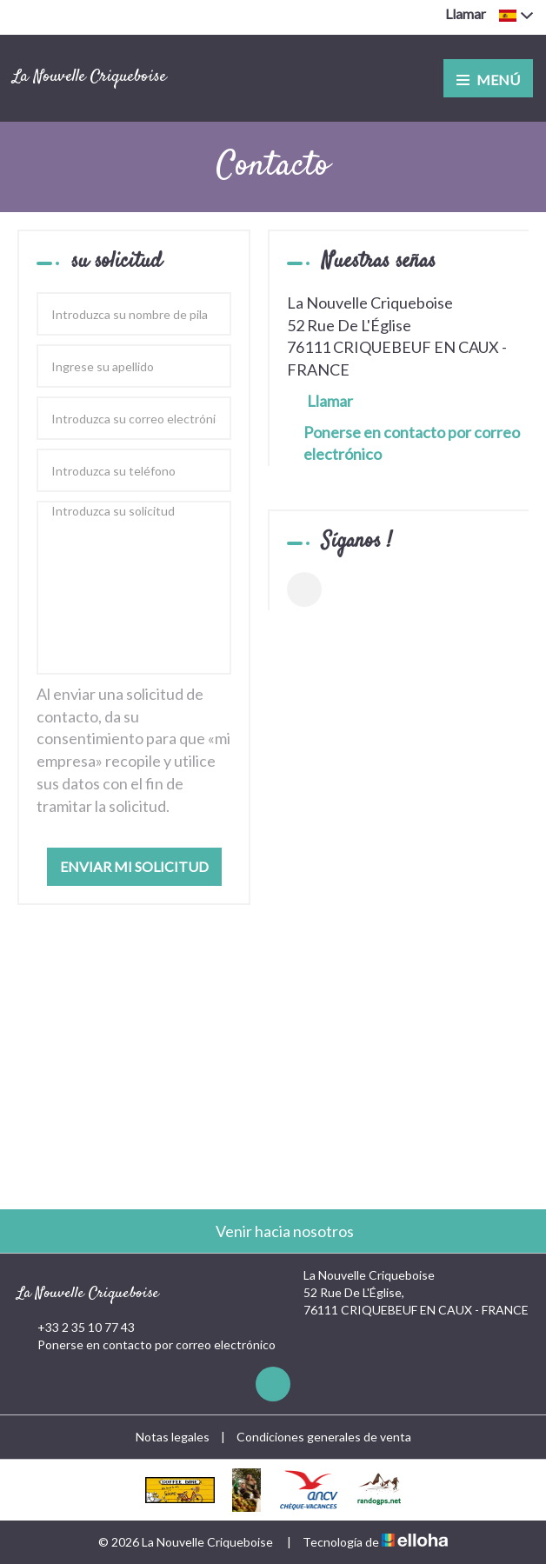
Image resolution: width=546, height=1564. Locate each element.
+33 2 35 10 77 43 (76, 1327)
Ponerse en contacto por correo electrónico (411, 443)
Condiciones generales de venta (323, 1436)
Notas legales (173, 1436)
